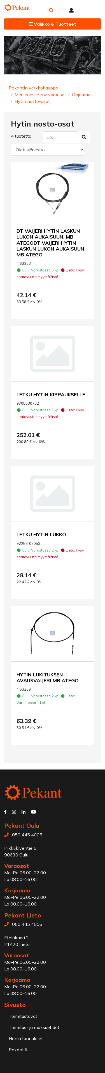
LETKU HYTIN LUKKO (41, 534)
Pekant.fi (18, 1049)
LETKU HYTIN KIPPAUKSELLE (51, 394)
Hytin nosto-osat (32, 101)
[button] (51, 10)
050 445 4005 (27, 834)
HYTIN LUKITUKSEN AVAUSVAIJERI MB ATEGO (48, 677)
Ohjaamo (81, 94)
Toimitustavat (23, 1016)
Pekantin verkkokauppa (33, 88)
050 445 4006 (27, 924)
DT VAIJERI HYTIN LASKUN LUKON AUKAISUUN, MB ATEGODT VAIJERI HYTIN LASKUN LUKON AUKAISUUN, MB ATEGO (51, 242)
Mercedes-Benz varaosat (40, 94)
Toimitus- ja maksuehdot (34, 1027)
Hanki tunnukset (26, 1038)
